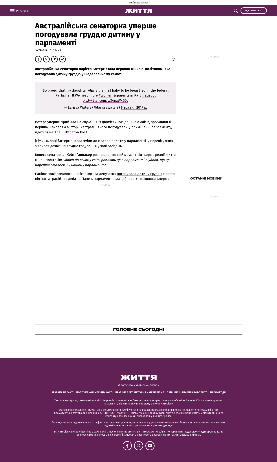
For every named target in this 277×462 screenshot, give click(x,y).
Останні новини (206, 178)
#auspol (149, 95)
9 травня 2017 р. (134, 107)
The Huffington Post (70, 132)
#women (105, 95)
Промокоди (218, 392)
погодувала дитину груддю (139, 174)
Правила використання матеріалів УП (139, 392)
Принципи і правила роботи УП (187, 392)
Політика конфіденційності (94, 392)
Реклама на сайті (63, 392)
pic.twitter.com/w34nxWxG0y (105, 100)
